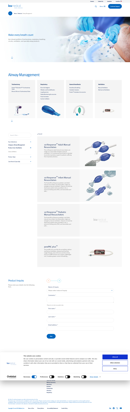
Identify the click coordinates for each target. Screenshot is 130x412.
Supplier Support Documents (72, 370)
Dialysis (48, 368)
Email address (53, 325)
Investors (109, 1)
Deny (115, 400)
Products (20, 13)
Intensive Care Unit (51, 378)
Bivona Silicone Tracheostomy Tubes (21, 91)
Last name (52, 317)
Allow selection (115, 394)
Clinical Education (70, 366)
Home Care (49, 376)
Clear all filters (12, 151)
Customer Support (70, 362)
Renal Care (29, 372)
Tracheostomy (16, 84)
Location (119, 1)
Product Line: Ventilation (15, 148)
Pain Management (31, 374)
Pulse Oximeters (44, 96)
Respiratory (43, 84)
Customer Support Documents (73, 368)
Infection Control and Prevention (54, 364)
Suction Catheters (44, 99)
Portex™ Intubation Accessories (77, 92)
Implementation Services (71, 372)
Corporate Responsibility (90, 366)
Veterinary (29, 376)
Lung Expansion (44, 92)
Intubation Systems (74, 90)
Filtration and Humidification (47, 90)
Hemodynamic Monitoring (33, 370)
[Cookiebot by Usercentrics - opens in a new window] (11, 408)
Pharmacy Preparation (32, 364)
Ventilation (101, 84)
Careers (92, 1)
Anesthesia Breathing (74, 87)
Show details (94, 408)
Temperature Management (33, 368)
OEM (28, 378)
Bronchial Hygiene (45, 87)
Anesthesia (49, 366)
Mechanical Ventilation (104, 90)
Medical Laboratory (51, 382)
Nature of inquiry (53, 287)
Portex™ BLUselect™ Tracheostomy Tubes (21, 88)
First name (52, 308)
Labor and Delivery (51, 380)
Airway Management (32, 366)
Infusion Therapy (31, 362)
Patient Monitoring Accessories (48, 94)
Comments (52, 295)
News (86, 362)
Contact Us (100, 1)
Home (15, 13)
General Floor (50, 370)
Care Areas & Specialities (54, 359)
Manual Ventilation (103, 87)
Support (68, 359)
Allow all (115, 388)
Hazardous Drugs (51, 372)
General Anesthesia (75, 84)
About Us (87, 359)
